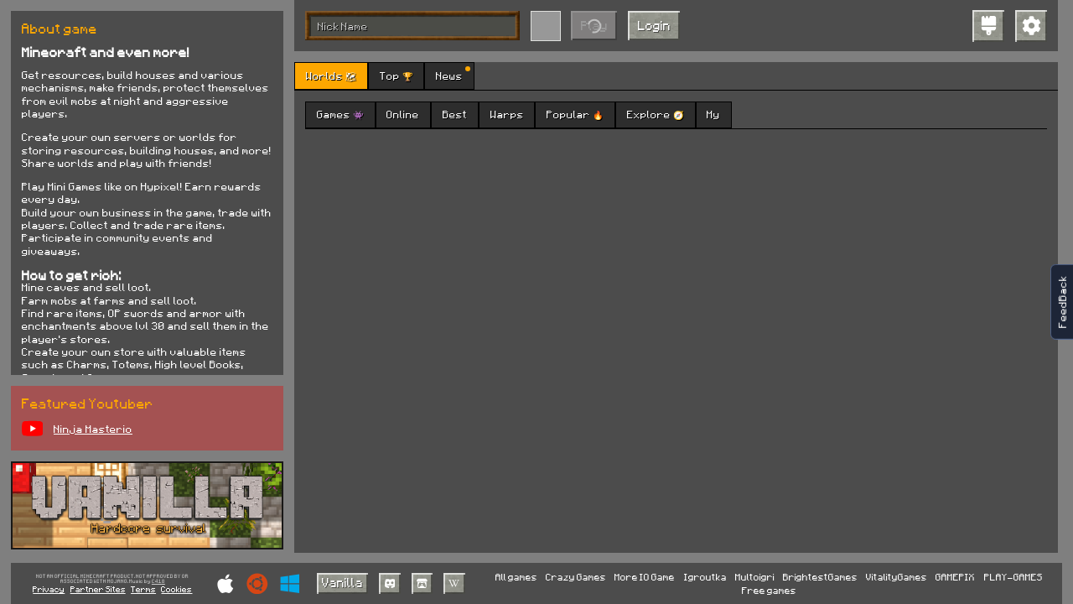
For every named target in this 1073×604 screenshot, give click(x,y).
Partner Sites (98, 589)
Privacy (49, 589)
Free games (769, 590)
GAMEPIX (955, 576)
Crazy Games (576, 576)
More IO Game (644, 576)
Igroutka (705, 576)
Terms (143, 589)
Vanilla (342, 582)
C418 (158, 582)
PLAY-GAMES (1013, 576)
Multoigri (755, 576)
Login (654, 25)
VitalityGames (896, 576)
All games (516, 576)
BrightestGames (820, 576)
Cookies (176, 589)
